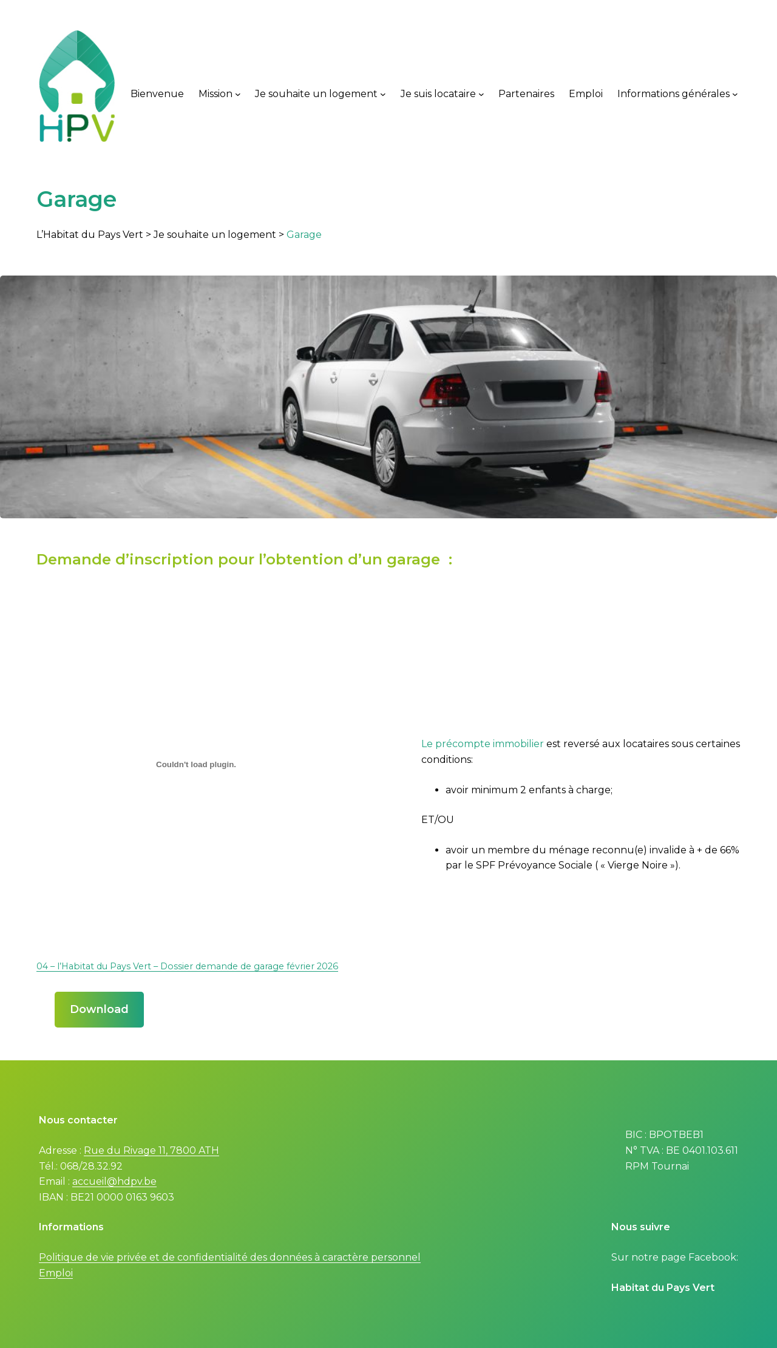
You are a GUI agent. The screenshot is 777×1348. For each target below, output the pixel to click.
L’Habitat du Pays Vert (89, 234)
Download (99, 1009)
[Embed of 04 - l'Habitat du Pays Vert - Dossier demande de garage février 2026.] (196, 765)
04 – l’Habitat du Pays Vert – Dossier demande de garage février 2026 (187, 966)
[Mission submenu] (238, 94)
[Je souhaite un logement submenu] (383, 94)
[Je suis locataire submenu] (481, 94)
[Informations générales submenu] (735, 94)
